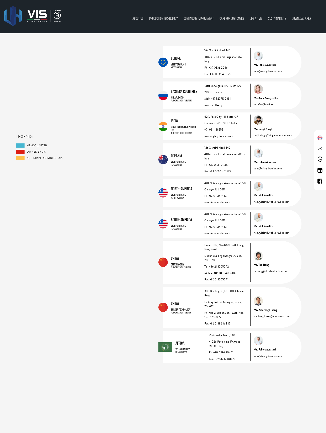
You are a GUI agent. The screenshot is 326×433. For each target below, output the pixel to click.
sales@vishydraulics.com (268, 71)
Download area (301, 18)
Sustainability (277, 18)
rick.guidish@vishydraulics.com (271, 202)
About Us (137, 18)
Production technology (163, 18)
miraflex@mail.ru (264, 104)
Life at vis (256, 18)
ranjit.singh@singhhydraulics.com (273, 135)
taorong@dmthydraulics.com (271, 271)
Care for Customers (232, 18)
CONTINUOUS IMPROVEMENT (199, 18)
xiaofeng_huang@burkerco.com (272, 316)
